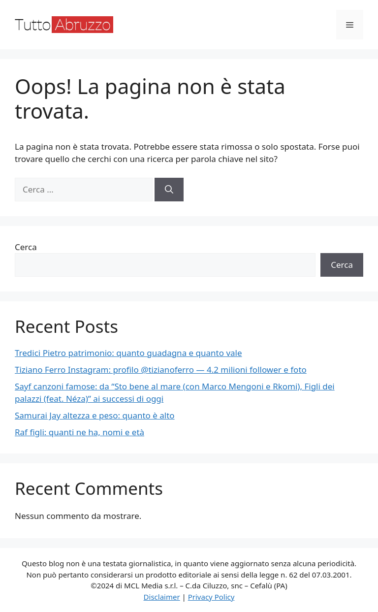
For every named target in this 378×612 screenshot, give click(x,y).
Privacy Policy (211, 597)
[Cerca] (169, 189)
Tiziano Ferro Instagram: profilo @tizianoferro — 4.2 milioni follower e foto (161, 369)
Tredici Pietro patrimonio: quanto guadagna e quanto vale (128, 352)
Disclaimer (162, 597)
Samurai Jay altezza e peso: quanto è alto (95, 415)
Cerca (26, 247)
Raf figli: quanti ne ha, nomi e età (79, 432)
